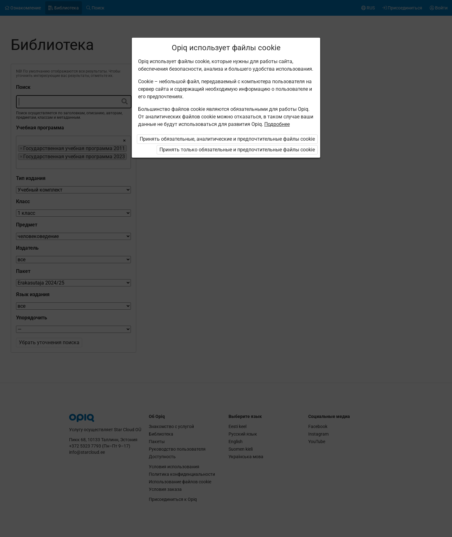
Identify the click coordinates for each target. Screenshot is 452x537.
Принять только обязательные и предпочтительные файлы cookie (237, 150)
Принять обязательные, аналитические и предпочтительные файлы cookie (227, 139)
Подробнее (277, 124)
